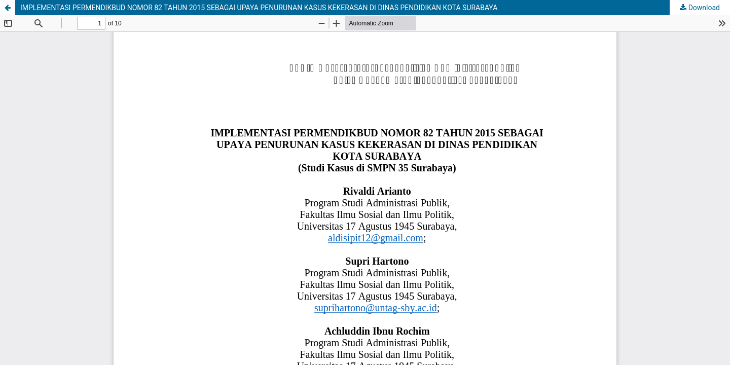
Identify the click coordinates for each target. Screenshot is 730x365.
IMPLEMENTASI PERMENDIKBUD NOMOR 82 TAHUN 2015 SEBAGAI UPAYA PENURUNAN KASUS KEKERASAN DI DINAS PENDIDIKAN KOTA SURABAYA (258, 8)
